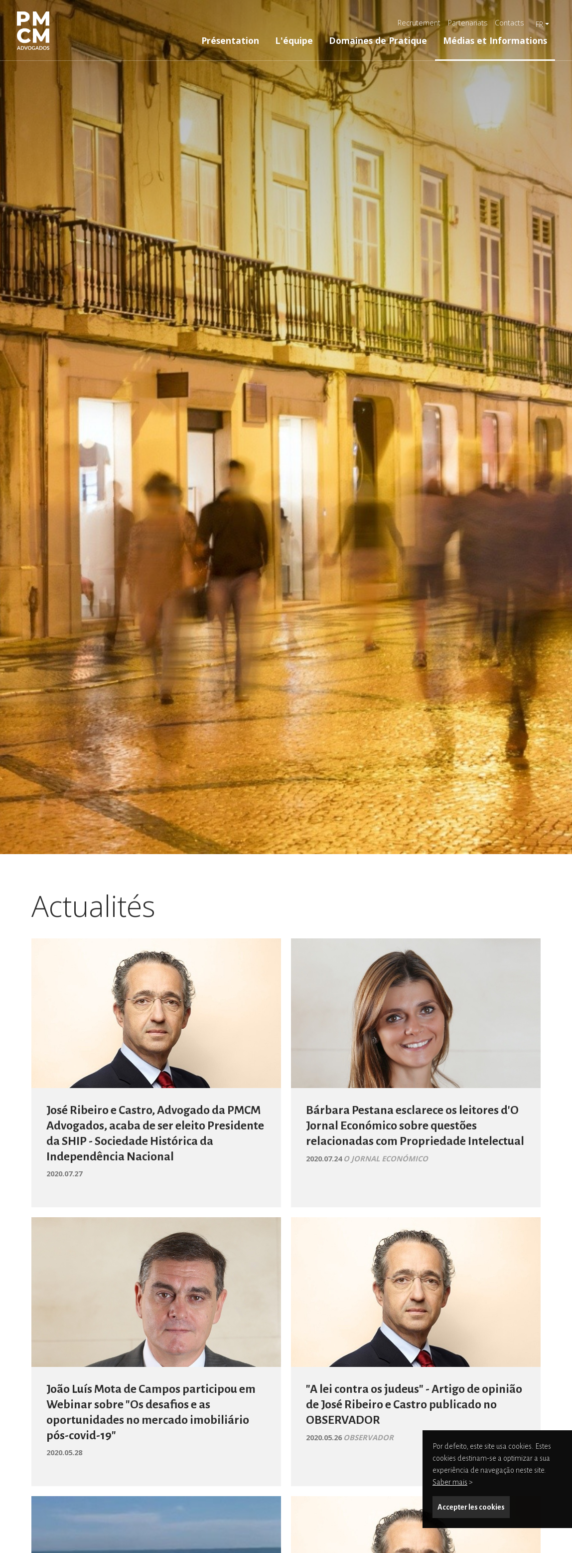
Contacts (509, 22)
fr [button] (539, 24)
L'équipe (294, 40)
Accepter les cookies (471, 1507)
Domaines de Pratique (378, 40)
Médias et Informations (495, 40)
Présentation (230, 40)
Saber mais (449, 1482)
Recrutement (419, 22)
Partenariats (468, 22)
